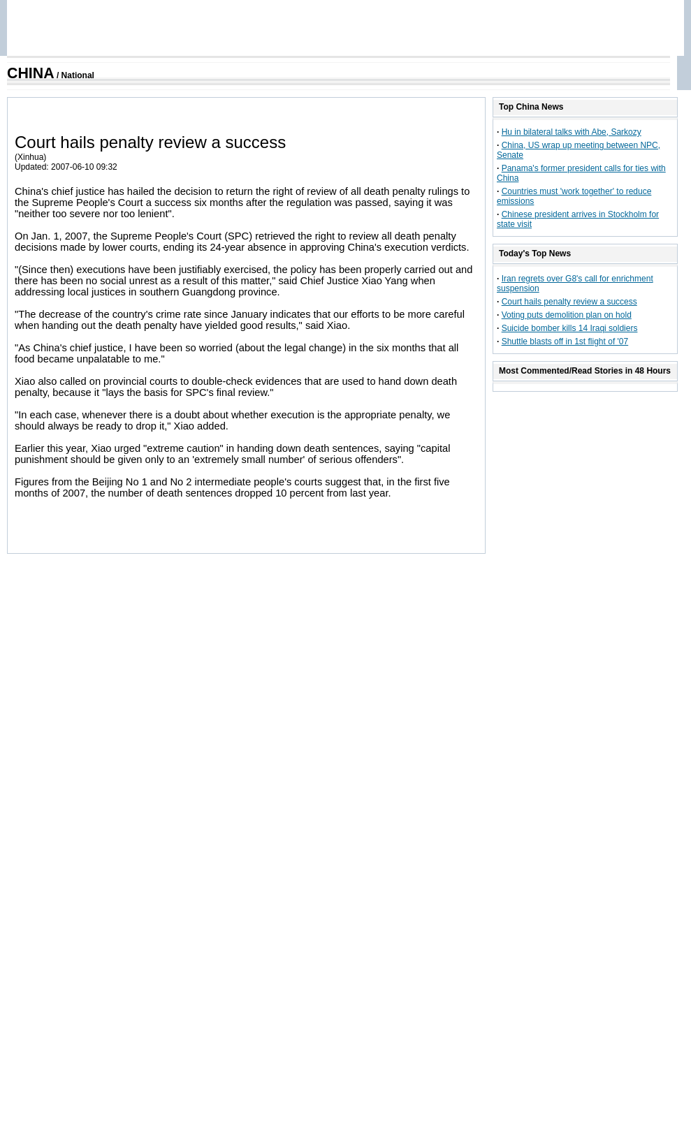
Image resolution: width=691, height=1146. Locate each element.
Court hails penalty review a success (569, 302)
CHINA (30, 73)
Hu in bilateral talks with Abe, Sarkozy (571, 132)
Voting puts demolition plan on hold (567, 315)
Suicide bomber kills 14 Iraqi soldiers (570, 328)
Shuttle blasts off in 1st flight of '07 (565, 341)
